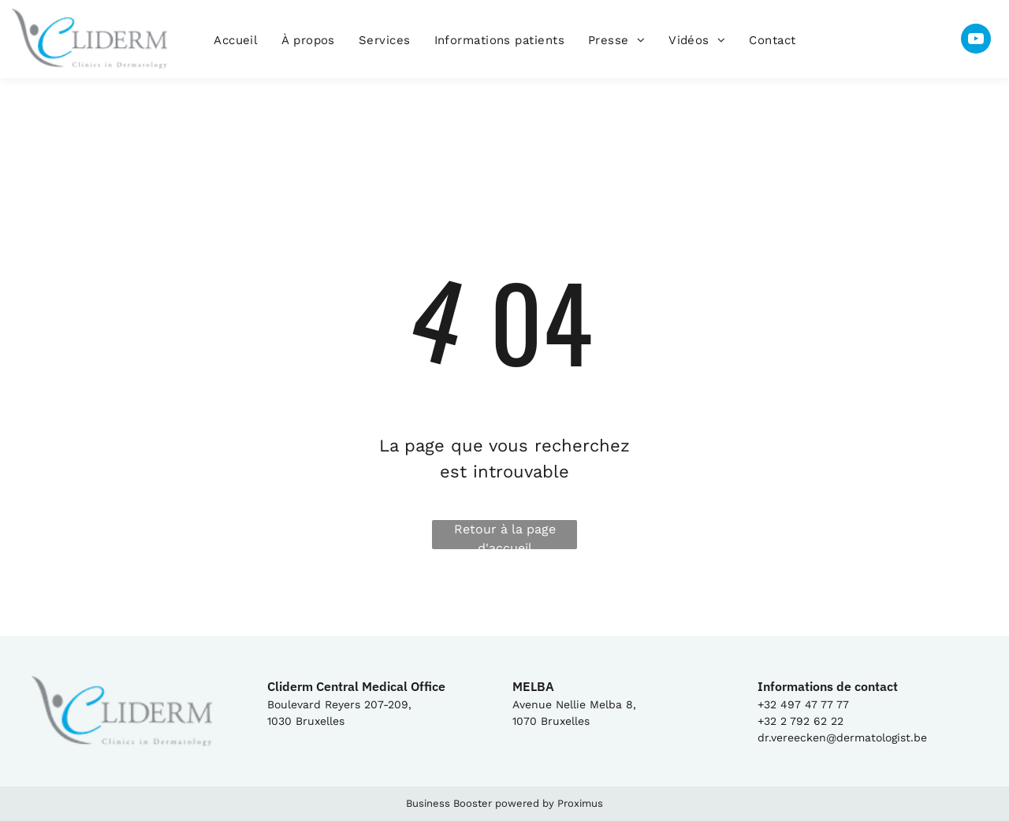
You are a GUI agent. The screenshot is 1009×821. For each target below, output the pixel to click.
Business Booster (449, 803)
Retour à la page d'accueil (505, 535)
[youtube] (976, 41)
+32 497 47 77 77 (803, 704)
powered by (524, 803)
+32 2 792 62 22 (800, 721)
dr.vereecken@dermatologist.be (842, 737)
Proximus (580, 803)
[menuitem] (236, 41)
